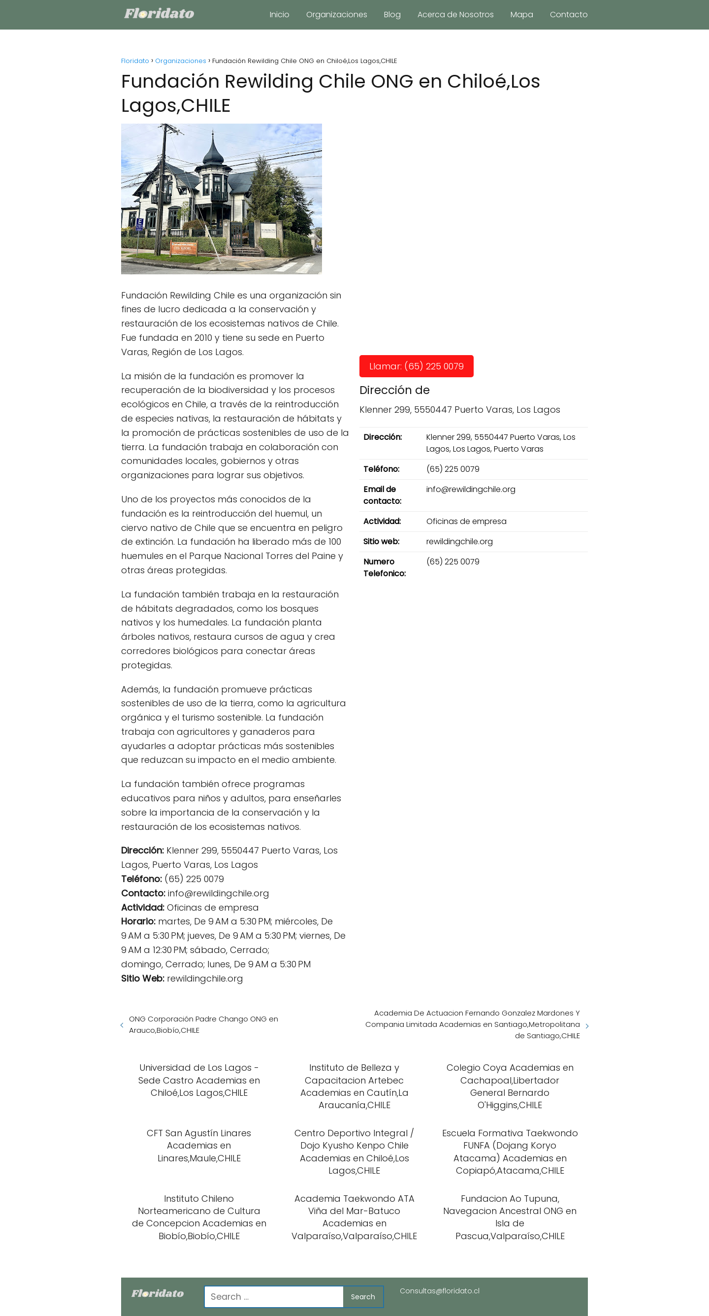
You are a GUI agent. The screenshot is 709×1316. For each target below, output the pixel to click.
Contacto (569, 14)
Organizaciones (336, 14)
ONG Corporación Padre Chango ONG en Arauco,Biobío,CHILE (203, 1024)
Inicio (280, 14)
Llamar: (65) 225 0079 (416, 366)
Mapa (522, 14)
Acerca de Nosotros (456, 14)
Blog (392, 14)
